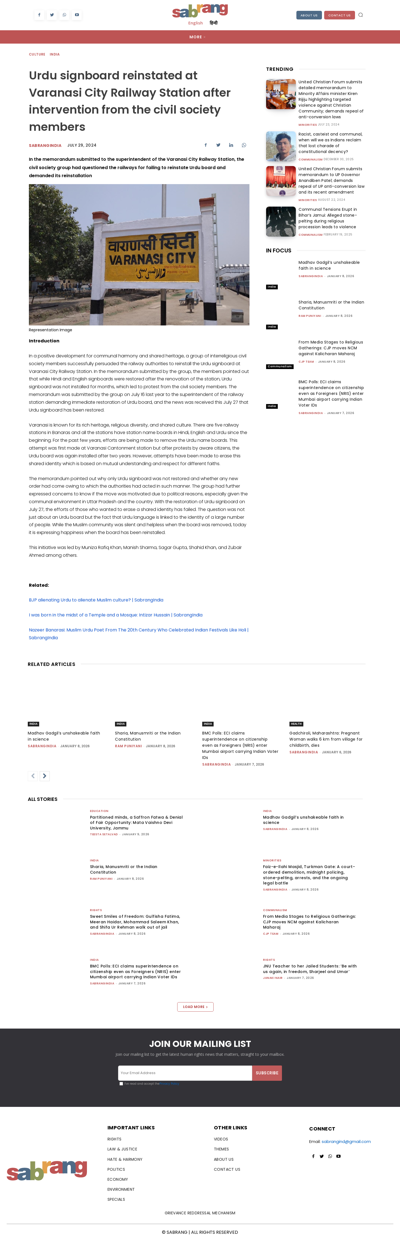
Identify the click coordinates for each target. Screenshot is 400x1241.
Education (99, 811)
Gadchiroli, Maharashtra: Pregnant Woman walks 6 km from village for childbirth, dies (326, 739)
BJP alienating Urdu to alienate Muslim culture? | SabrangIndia (96, 600)
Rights (96, 910)
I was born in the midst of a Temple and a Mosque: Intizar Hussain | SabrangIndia (115, 615)
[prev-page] (33, 776)
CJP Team (306, 362)
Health (296, 724)
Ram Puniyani (310, 316)
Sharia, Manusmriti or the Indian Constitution (124, 869)
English (195, 23)
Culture (37, 54)
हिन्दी (214, 23)
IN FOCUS (278, 250)
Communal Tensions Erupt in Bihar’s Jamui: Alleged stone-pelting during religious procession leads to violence (331, 218)
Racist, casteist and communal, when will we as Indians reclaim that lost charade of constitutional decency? (329, 142)
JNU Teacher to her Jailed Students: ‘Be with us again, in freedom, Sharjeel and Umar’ (310, 968)
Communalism (311, 159)
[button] (361, 15)
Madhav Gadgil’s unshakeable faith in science (329, 265)
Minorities (308, 125)
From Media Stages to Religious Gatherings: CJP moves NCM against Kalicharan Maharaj (331, 348)
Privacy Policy (169, 1084)
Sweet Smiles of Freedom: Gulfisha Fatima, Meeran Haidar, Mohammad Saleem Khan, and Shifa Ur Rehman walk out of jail (135, 922)
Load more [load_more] (195, 1006)
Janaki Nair (273, 978)
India (55, 54)
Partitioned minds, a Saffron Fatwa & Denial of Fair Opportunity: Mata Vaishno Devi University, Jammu (136, 822)
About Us (309, 15)
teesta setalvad (104, 834)
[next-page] (45, 776)
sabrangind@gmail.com (346, 1141)
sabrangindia (45, 145)
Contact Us (339, 15)
